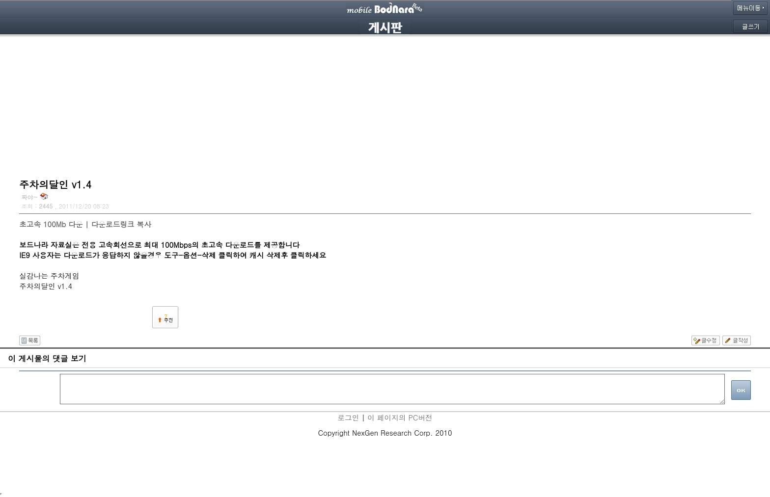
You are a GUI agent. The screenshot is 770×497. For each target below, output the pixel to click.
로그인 (348, 417)
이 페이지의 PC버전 (399, 417)
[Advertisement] (385, 105)
